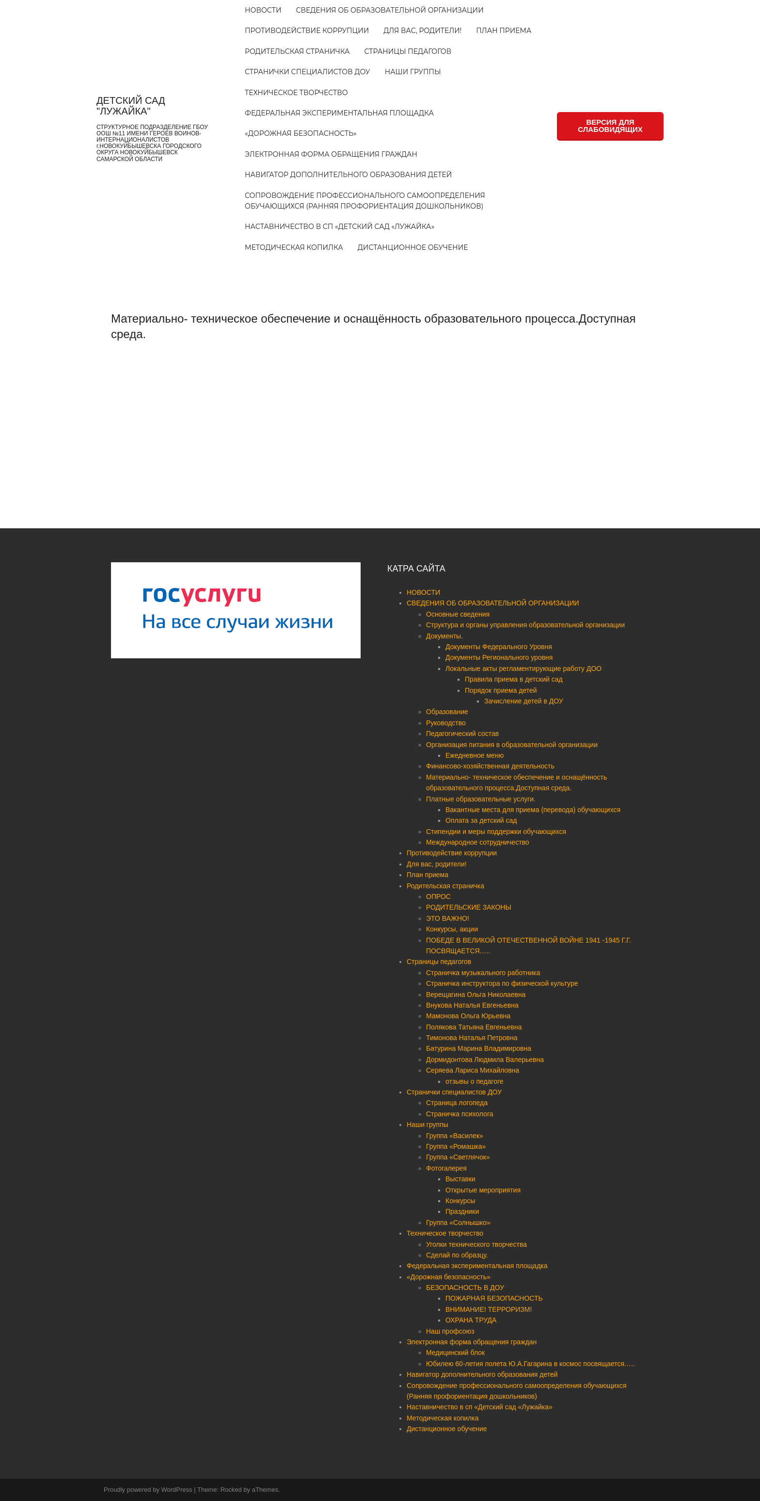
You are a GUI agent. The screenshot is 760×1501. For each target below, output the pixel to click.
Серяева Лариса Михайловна (472, 1070)
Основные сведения (458, 614)
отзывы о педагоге (474, 1081)
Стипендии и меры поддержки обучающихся (496, 831)
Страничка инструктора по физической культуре (502, 983)
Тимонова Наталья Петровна (472, 1038)
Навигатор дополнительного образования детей (348, 174)
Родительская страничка (297, 51)
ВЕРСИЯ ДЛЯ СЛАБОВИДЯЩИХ (610, 125)
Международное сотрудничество (477, 842)
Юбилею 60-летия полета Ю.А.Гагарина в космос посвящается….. (530, 1364)
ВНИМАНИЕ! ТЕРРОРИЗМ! (488, 1309)
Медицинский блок (455, 1352)
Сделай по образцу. (457, 1255)
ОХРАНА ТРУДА (470, 1320)
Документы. (444, 636)
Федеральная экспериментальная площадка (339, 113)
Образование (447, 712)
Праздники (462, 1211)
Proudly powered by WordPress (148, 1489)
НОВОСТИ (263, 10)
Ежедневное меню (474, 755)
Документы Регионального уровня (499, 657)
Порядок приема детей (501, 690)
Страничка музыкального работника (483, 973)
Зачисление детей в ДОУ (523, 701)
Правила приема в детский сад (514, 679)
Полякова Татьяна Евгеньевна (474, 1027)
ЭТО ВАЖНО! (447, 918)
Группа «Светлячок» (458, 1157)
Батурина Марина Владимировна (478, 1048)
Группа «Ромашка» (456, 1146)
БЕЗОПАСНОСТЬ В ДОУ (465, 1287)
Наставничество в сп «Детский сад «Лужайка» (339, 226)
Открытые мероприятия (483, 1190)
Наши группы (413, 71)
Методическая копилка (294, 247)
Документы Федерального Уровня (498, 647)
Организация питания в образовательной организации (512, 745)
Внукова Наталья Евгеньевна (472, 1005)
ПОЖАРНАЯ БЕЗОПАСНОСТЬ (494, 1298)
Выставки (460, 1179)
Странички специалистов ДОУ (307, 71)
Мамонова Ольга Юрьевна (468, 1016)
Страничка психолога (459, 1114)
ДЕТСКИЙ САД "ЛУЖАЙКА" (130, 105)
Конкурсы (460, 1201)
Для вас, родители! (422, 30)
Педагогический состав (462, 733)
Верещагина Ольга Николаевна (475, 994)
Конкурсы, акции (452, 929)
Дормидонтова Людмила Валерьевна (485, 1059)
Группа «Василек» (454, 1136)
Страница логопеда (457, 1103)
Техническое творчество (296, 92)
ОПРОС (438, 896)
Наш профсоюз (450, 1331)
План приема (503, 30)
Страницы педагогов (408, 51)
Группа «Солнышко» (458, 1222)
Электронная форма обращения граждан (331, 154)
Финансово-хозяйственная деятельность (490, 766)
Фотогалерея (446, 1168)
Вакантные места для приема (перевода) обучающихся (532, 810)
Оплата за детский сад (481, 820)
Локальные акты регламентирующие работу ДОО (523, 668)
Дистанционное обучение (413, 247)
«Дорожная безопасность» (301, 133)
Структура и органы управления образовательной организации (525, 625)
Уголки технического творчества (476, 1244)
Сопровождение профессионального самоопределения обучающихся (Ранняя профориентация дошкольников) (365, 201)
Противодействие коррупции (307, 30)
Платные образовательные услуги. (481, 799)
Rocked (231, 1489)
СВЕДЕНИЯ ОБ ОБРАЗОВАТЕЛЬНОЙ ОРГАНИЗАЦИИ (389, 10)
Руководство (446, 723)
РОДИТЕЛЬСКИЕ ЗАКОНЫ (468, 907)
